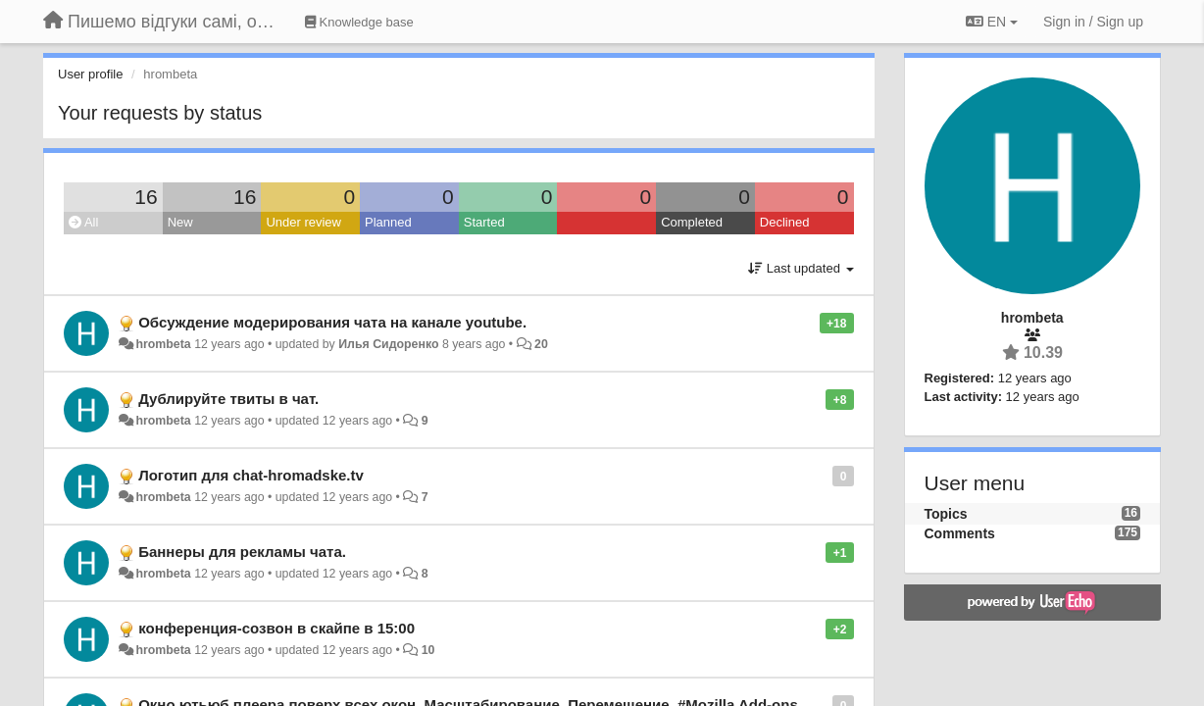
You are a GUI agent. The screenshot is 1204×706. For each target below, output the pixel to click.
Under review (303, 222)
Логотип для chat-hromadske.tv (251, 475)
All (83, 222)
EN (992, 21)
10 (428, 650)
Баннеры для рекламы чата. (242, 551)
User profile (90, 74)
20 (541, 344)
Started (484, 222)
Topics (946, 514)
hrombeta (162, 344)
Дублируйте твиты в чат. (228, 398)
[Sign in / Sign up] (1093, 21)
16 (145, 196)
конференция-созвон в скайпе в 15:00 (276, 628)
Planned (388, 222)
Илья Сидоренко (388, 344)
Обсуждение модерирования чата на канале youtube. (332, 322)
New (180, 222)
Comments (960, 533)
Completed (692, 222)
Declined (785, 222)
